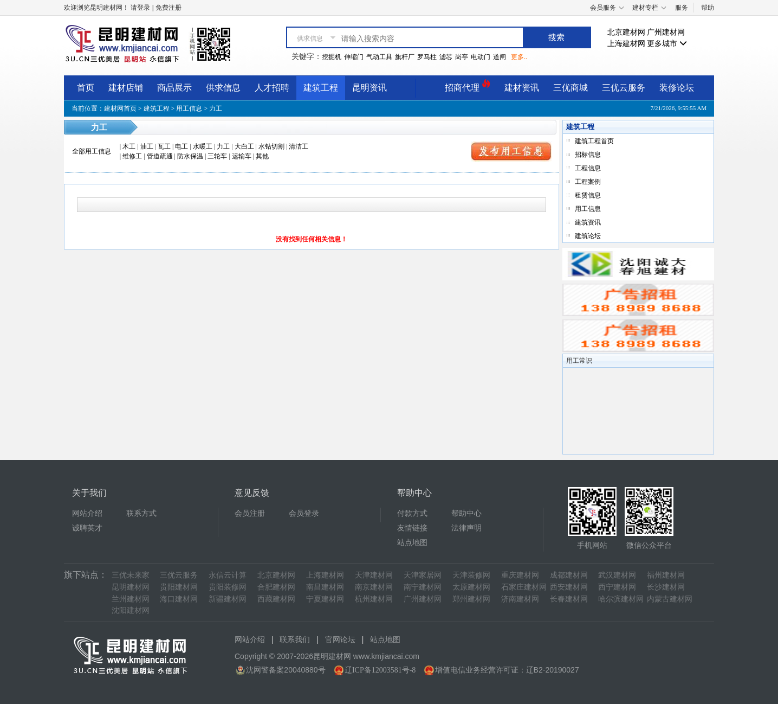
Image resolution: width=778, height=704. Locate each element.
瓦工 (164, 146)
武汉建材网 (617, 575)
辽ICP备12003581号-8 (380, 670)
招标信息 (588, 154)
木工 (128, 146)
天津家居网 (423, 575)
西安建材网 (569, 587)
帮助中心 (466, 513)
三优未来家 (131, 575)
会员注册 (250, 513)
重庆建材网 (520, 575)
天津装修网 (471, 575)
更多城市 (667, 44)
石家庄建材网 (524, 587)
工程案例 (588, 181)
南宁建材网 (423, 587)
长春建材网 (569, 599)
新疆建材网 (228, 599)
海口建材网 (179, 599)
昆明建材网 (131, 587)
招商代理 (467, 86)
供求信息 (223, 87)
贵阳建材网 (179, 587)
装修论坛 (676, 87)
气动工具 (379, 57)
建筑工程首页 (594, 141)
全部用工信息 (91, 151)
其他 (262, 156)
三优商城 (570, 87)
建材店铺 (125, 87)
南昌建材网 (325, 587)
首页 (85, 87)
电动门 (480, 57)
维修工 (132, 156)
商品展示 (174, 87)
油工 (146, 146)
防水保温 (190, 156)
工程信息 (588, 168)
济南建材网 (520, 599)
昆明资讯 (369, 87)
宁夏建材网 (325, 599)
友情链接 (412, 528)
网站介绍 (87, 513)
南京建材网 (374, 587)
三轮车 (217, 156)
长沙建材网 (666, 587)
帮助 (707, 7)
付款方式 (412, 513)
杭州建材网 (374, 599)
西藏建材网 (276, 599)
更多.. (519, 57)
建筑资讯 (588, 222)
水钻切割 (271, 146)
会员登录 (304, 513)
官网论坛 (340, 640)
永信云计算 (228, 575)
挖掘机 (331, 57)
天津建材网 (374, 575)
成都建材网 (569, 575)
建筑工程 (320, 87)
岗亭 (461, 57)
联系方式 (141, 513)
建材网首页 (120, 108)
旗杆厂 (404, 57)
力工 (223, 146)
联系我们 (295, 640)
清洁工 (298, 146)
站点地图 (412, 543)
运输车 (241, 156)
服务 (681, 7)
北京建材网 (626, 32)
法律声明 (466, 528)
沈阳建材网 (131, 610)
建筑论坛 (588, 236)
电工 (181, 146)
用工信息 (189, 108)
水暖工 (202, 146)
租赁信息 (588, 195)
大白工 (244, 146)
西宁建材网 (617, 587)
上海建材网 (626, 44)
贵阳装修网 (228, 587)
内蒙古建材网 (669, 599)
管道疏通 (160, 156)
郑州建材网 (471, 599)
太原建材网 (471, 587)
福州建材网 (666, 575)
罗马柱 (427, 57)
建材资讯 (521, 87)
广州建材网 (666, 32)
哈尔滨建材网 (621, 599)
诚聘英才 (87, 528)
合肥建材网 (276, 587)
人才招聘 (272, 87)
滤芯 (445, 57)
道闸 (499, 57)
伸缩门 (354, 57)
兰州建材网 (131, 599)
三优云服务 (623, 87)
